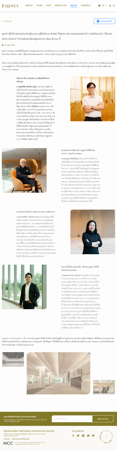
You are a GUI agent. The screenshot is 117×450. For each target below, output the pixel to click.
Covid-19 (7, 439)
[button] (110, 5)
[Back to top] (106, 436)
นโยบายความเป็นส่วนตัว (20, 439)
